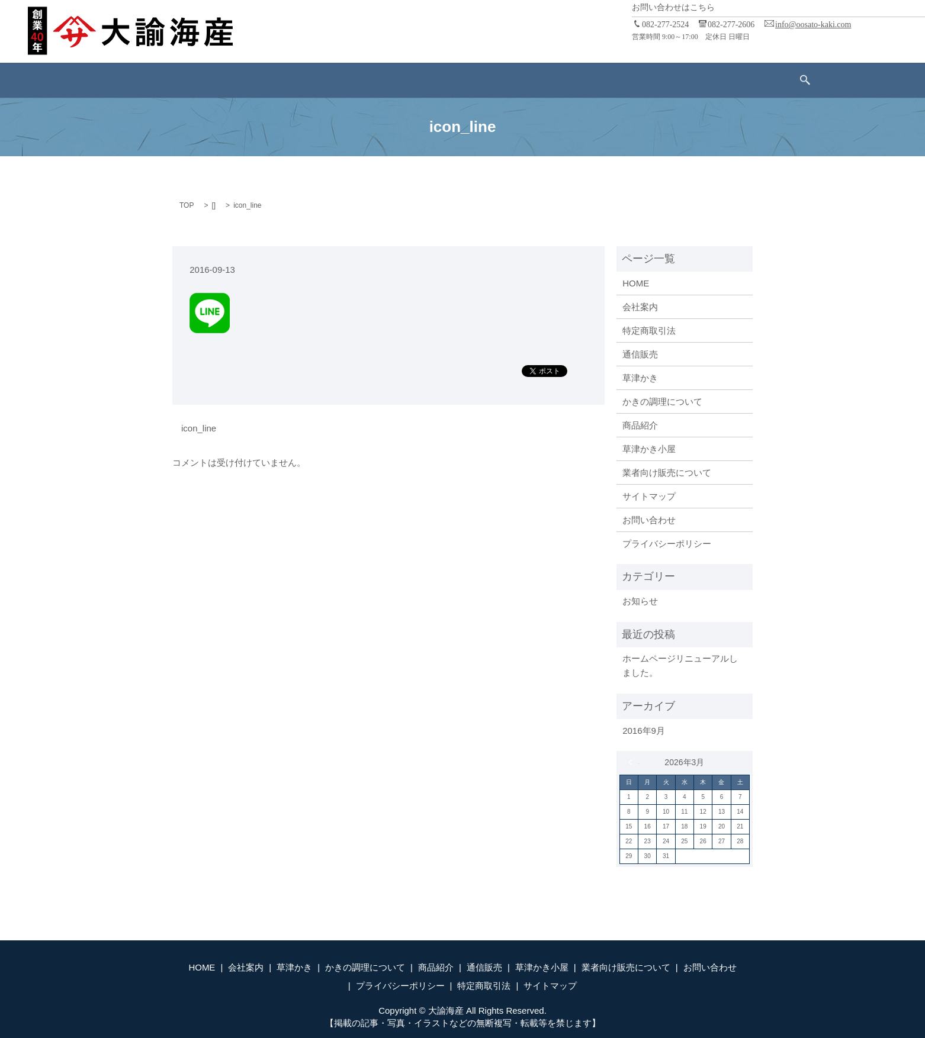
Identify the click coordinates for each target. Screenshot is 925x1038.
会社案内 (219, 80)
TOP (186, 205)
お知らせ (640, 601)
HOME (635, 283)
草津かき (276, 80)
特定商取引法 (649, 330)
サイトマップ (649, 496)
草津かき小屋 (521, 80)
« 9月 (633, 762)
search (763, 80)
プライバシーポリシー (666, 544)
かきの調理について (662, 401)
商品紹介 (398, 80)
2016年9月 (643, 731)
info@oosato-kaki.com (813, 24)
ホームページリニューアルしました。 (680, 665)
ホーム (166, 80)
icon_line (198, 428)
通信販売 (455, 80)
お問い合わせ (706, 80)
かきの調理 (337, 80)
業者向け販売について (613, 80)
